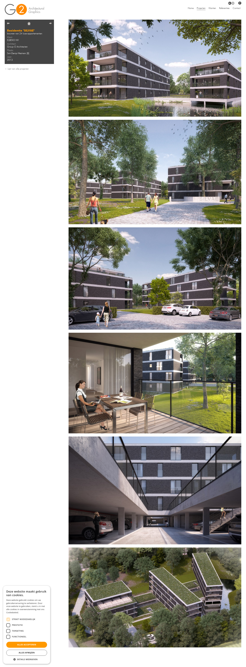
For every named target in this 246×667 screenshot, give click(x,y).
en (232, 3)
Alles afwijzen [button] (27, 652)
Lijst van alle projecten (18, 69)
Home (191, 8)
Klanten (212, 8)
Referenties (224, 8)
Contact (237, 8)
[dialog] (26, 625)
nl (229, 3)
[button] (26, 659)
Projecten (201, 8)
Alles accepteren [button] (26, 644)
